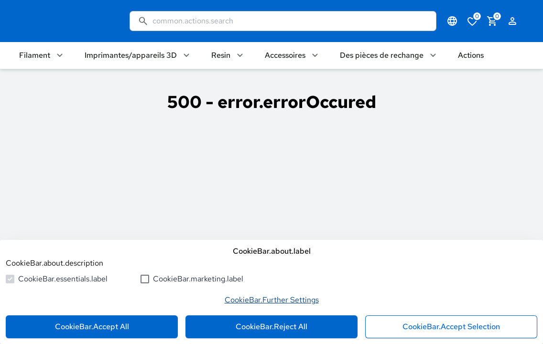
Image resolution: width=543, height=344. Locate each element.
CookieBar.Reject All (271, 327)
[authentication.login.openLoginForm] (512, 21)
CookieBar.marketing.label (198, 279)
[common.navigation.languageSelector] (452, 21)
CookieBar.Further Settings (272, 300)
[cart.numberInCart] (492, 21)
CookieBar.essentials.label (63, 279)
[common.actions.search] (290, 21)
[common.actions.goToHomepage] (65, 21)
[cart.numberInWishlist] (472, 21)
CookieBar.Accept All (92, 327)
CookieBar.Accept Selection (451, 327)
